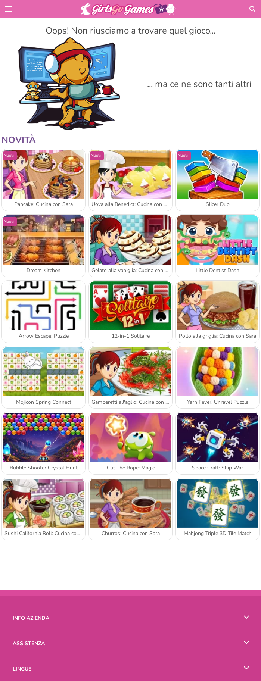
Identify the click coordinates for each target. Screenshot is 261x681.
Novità (18, 140)
